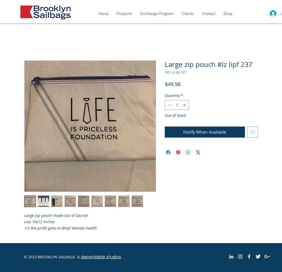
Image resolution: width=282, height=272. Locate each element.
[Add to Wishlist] (252, 132)
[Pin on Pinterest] (178, 152)
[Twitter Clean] (258, 256)
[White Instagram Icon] (240, 256)
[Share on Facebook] (168, 152)
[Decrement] (169, 104)
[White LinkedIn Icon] (231, 256)
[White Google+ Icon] (267, 256)
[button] (227, 14)
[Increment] (185, 104)
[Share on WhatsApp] (188, 152)
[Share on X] (198, 152)
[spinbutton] (177, 104)
